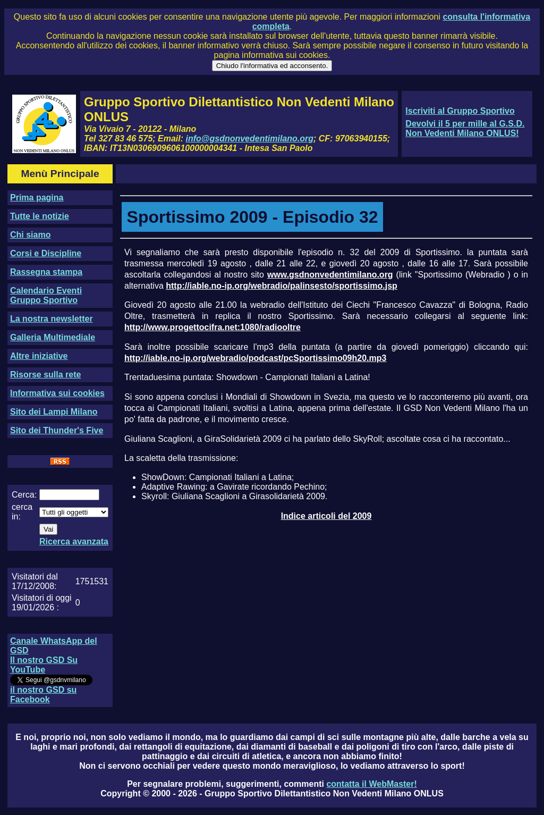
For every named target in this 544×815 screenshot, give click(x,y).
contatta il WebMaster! (371, 783)
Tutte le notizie (39, 216)
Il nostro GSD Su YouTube (44, 665)
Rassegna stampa (46, 271)
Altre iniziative (38, 355)
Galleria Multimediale (52, 337)
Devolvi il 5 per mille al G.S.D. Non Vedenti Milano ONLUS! (464, 128)
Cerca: (24, 494)
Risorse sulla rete (45, 374)
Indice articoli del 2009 (326, 515)
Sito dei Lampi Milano (53, 411)
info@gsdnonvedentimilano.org (249, 138)
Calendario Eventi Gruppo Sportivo (46, 295)
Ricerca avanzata (73, 541)
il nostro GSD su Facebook (43, 694)
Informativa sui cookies (57, 393)
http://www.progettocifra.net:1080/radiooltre (212, 327)
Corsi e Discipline (45, 253)
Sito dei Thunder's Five (56, 430)
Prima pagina (36, 197)
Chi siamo (30, 234)
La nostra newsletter (51, 318)
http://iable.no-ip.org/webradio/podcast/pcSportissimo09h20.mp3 (255, 358)
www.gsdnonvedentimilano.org (330, 274)
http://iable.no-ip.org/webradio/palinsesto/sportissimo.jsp (281, 285)
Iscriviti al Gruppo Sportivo (459, 110)
